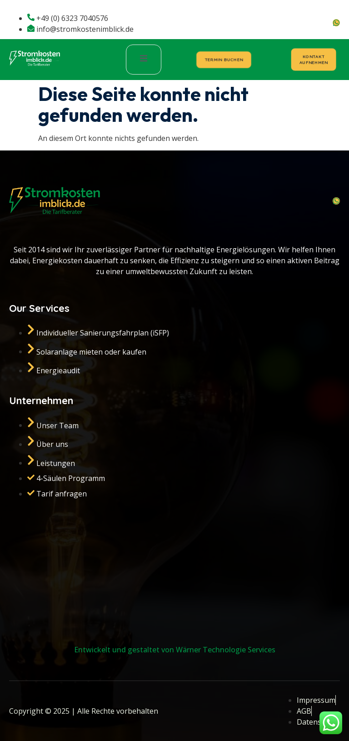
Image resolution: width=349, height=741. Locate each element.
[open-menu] (143, 59)
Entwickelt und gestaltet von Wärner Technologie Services (174, 650)
